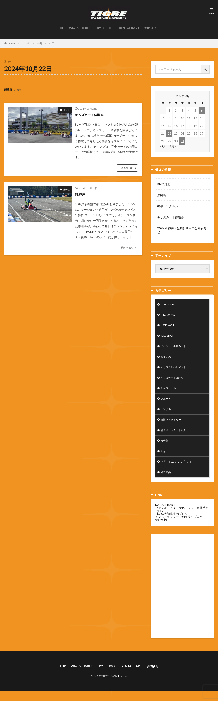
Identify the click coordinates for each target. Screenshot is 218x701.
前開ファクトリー (172, 426)
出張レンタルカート (170, 206)
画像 (164, 459)
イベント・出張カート (175, 349)
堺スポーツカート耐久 (175, 437)
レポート (166, 404)
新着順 (8, 89)
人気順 (19, 89)
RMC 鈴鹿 (163, 184)
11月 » (172, 146)
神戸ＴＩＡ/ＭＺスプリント (179, 470)
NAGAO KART (165, 514)
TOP (61, 28)
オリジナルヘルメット (175, 371)
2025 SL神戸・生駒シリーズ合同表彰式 (181, 230)
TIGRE (122, 685)
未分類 (66, 109)
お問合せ (150, 28)
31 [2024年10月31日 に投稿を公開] (182, 141)
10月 (39, 43)
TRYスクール (169, 316)
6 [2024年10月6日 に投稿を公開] (202, 110)
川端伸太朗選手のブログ (171, 523)
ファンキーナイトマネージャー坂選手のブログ (181, 518)
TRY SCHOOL (104, 28)
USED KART (169, 327)
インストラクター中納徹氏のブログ (179, 526)
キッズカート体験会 (92, 114)
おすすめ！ (168, 360)
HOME (12, 43)
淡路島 (161, 195)
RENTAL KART (129, 28)
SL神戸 (81, 194)
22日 (51, 43)
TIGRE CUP (168, 305)
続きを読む (127, 167)
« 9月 (163, 146)
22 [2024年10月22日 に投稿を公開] (169, 133)
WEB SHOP (168, 338)
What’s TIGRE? (79, 28)
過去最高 (166, 481)
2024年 (26, 43)
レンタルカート (171, 415)
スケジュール (169, 393)
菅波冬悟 (161, 529)
